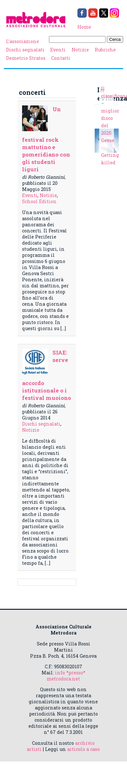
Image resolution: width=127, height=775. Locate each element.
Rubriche (105, 50)
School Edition (39, 201)
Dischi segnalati (25, 50)
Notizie (80, 50)
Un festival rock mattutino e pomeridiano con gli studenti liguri (46, 139)
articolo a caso (83, 749)
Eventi (58, 50)
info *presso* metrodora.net (66, 676)
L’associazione (22, 41)
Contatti (60, 58)
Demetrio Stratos (25, 58)
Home (84, 27)
